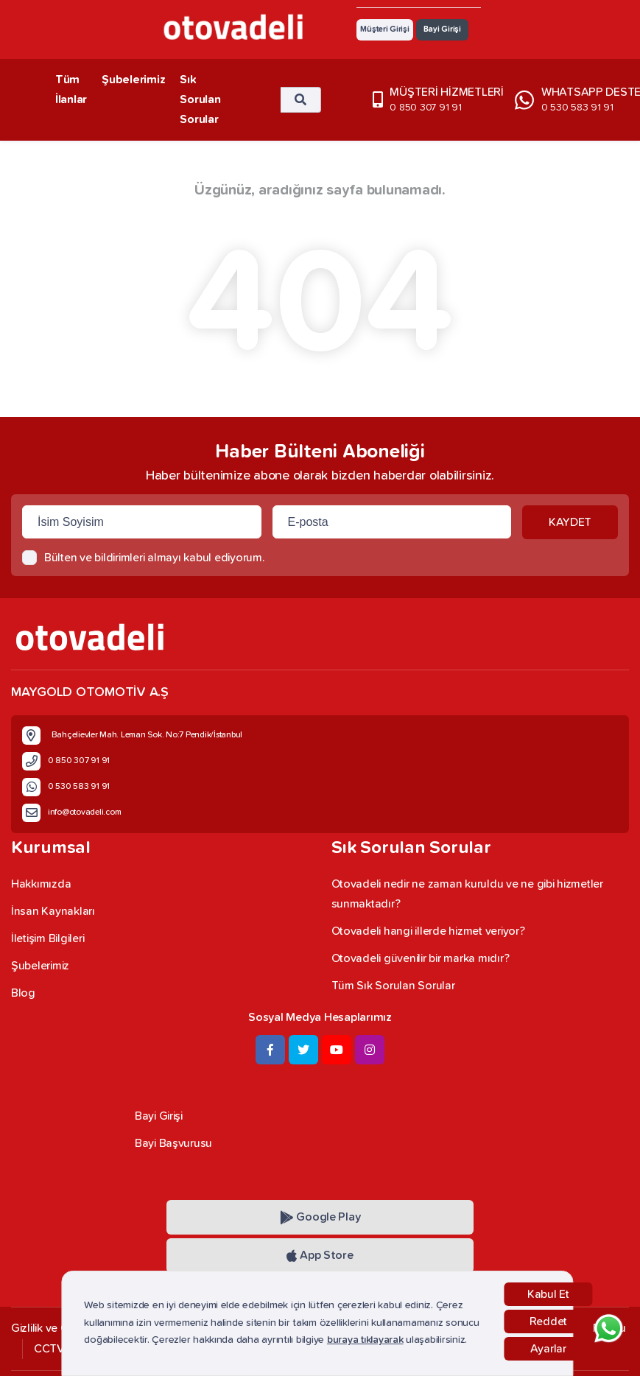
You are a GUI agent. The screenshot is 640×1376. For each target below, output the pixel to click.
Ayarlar (548, 1349)
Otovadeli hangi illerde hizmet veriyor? (428, 931)
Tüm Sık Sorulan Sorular (393, 985)
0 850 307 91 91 (425, 107)
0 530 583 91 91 (577, 107)
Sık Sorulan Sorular (200, 99)
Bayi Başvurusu (173, 1143)
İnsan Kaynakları (53, 911)
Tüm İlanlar (71, 89)
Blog (23, 993)
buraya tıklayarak (365, 1340)
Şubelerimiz (133, 79)
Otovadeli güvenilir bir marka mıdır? (420, 958)
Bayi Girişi (442, 29)
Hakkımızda (41, 884)
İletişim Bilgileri (47, 938)
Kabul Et (548, 1294)
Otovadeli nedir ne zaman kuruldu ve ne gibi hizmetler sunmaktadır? (467, 894)
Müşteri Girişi (384, 29)
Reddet (548, 1321)
